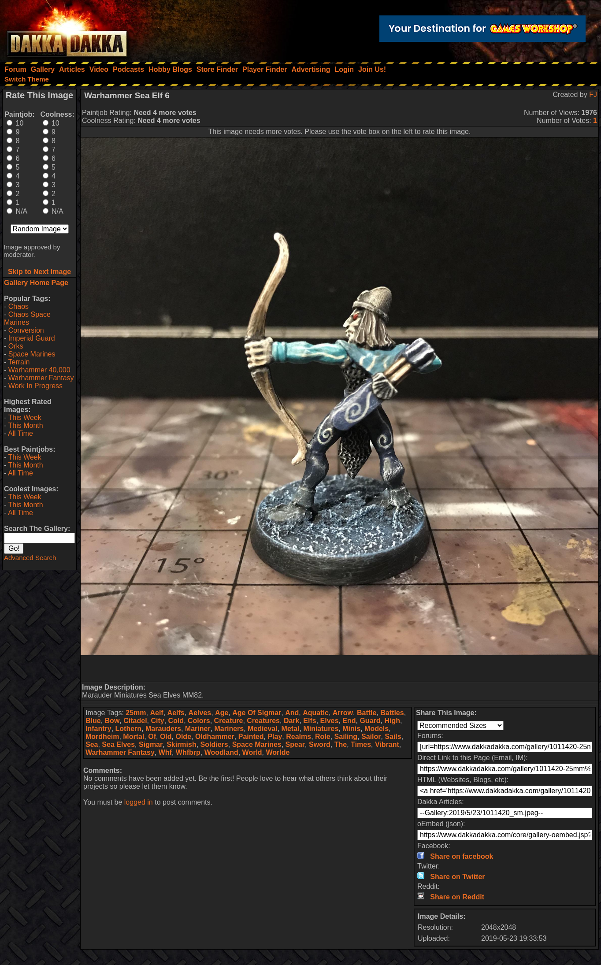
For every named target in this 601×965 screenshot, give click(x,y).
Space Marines (32, 354)
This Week (24, 417)
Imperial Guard (31, 338)
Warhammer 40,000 (39, 370)
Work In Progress (35, 386)
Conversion (26, 330)
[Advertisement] (340, 668)
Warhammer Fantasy (41, 378)
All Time (20, 433)
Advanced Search (30, 557)
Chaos (18, 306)
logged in (138, 802)
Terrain (19, 362)
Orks (15, 346)
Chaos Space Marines (27, 318)
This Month (25, 425)
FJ (593, 94)
